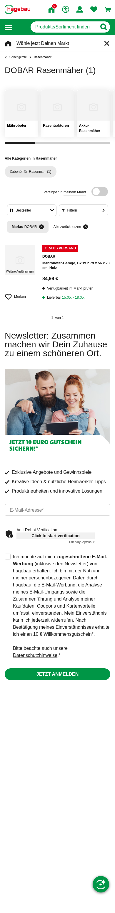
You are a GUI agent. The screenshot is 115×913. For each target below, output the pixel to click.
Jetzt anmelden (57, 674)
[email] (57, 509)
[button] (8, 27)
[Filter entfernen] (41, 226)
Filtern (72, 210)
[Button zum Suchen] (103, 27)
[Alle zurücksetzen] (85, 226)
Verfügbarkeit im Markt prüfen (70, 288)
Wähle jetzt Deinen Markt (42, 43)
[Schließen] (106, 43)
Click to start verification (55, 535)
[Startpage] (17, 9)
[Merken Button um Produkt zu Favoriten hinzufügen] (20, 294)
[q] (64, 27)
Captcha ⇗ (82, 542)
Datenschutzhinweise (35, 655)
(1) (30, 171)
